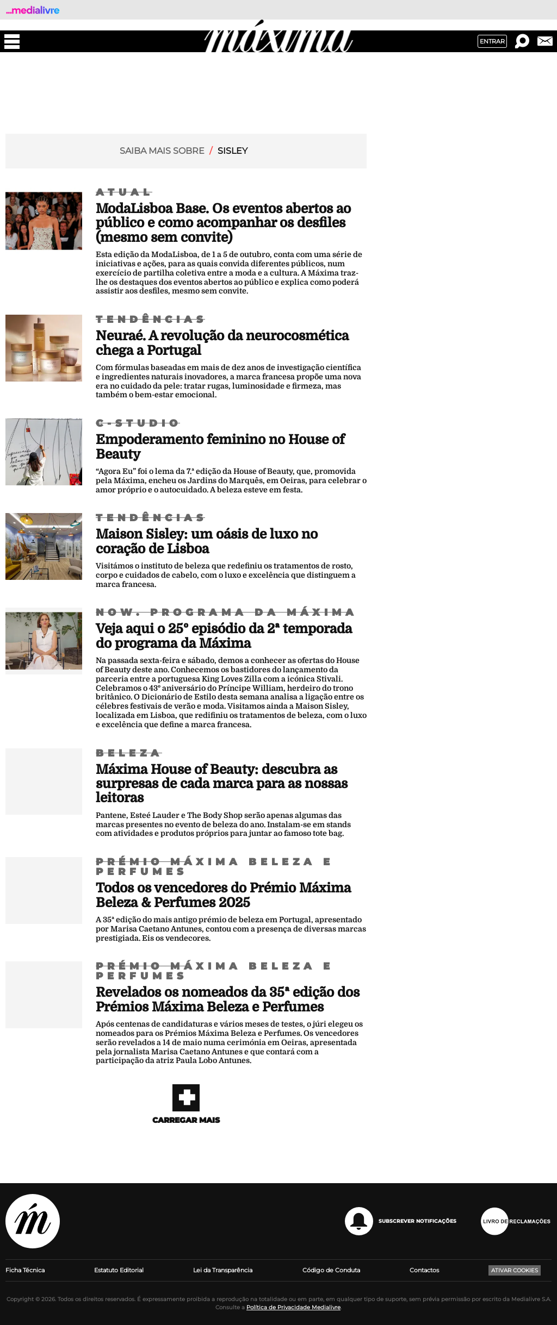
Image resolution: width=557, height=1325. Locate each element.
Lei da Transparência (222, 1270)
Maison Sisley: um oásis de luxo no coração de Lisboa (207, 541)
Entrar (492, 41)
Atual (124, 192)
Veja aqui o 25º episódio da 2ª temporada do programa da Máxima (224, 636)
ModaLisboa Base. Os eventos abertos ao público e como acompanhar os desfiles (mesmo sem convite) (223, 223)
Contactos (424, 1270)
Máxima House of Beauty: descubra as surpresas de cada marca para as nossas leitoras (222, 784)
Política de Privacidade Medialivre (293, 1307)
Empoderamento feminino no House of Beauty (220, 446)
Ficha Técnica (25, 1270)
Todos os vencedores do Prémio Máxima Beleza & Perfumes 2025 (223, 895)
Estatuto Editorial (119, 1270)
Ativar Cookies (514, 1270)
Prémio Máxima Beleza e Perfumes (215, 867)
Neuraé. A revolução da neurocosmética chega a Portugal (222, 343)
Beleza (129, 753)
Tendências (151, 320)
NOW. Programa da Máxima (227, 612)
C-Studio (139, 423)
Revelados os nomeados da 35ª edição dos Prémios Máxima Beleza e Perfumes (228, 999)
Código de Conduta (331, 1270)
